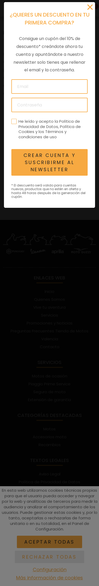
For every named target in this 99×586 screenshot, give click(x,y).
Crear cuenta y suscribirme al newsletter (49, 162)
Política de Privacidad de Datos (49, 124)
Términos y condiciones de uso (42, 134)
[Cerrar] (90, 7)
